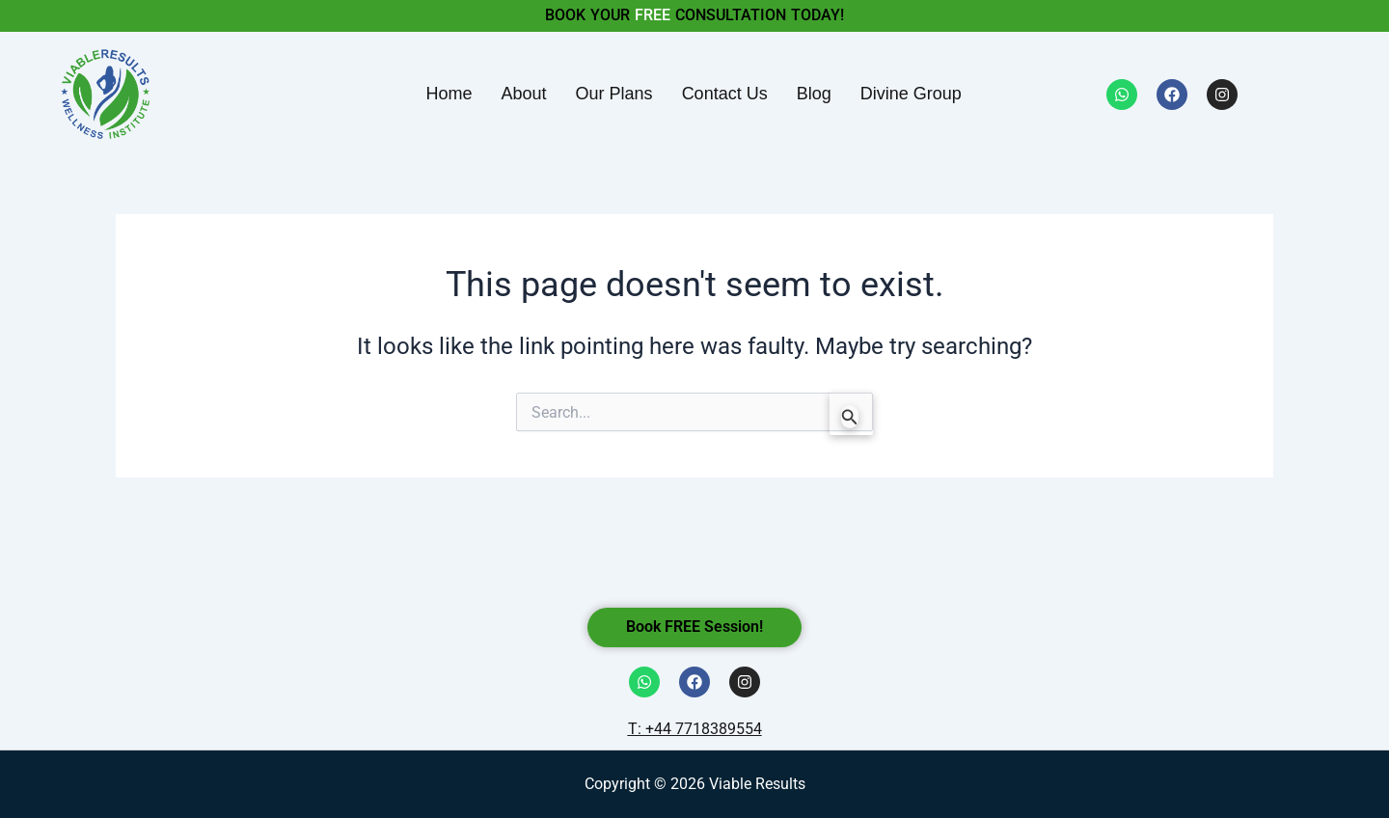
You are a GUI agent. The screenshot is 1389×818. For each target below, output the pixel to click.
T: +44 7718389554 (695, 729)
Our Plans (614, 93)
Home (449, 93)
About (524, 93)
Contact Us (725, 93)
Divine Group (911, 93)
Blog (814, 93)
